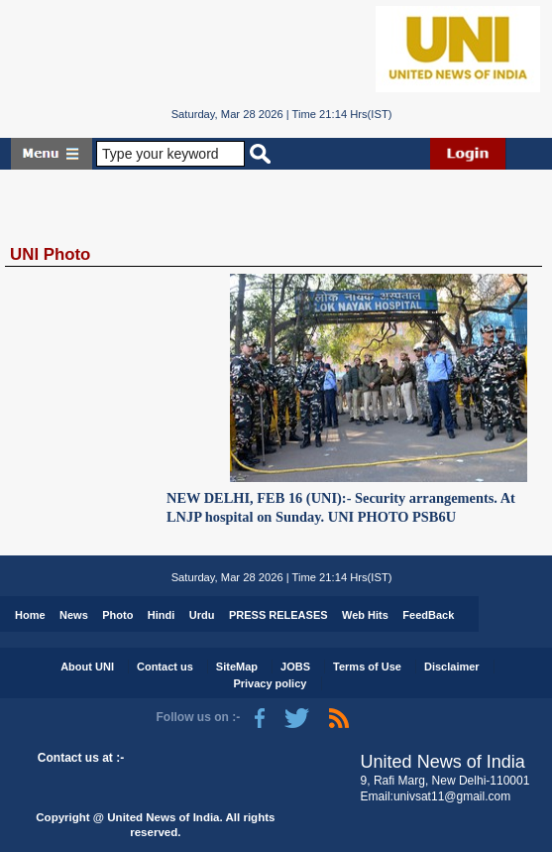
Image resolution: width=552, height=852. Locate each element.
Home (30, 615)
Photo (117, 615)
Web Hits (365, 615)
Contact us (165, 666)
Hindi (161, 615)
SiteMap (237, 666)
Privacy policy (269, 683)
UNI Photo (50, 254)
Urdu (202, 615)
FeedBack (428, 615)
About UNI (87, 666)
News (73, 615)
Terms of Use (367, 666)
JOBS (295, 666)
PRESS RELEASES (278, 615)
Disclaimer (452, 666)
